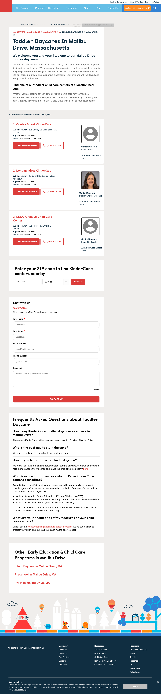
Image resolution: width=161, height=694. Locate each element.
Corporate (63, 665)
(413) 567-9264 (52, 192)
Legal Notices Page (19, 690)
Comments (18, 368)
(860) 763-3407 (52, 241)
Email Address (56, 348)
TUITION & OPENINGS (26, 145)
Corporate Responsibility (104, 665)
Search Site (155, 9)
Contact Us (113, 8)
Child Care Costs (101, 657)
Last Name (56, 335)
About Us (63, 650)
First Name (56, 323)
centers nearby (136, 8)
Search (78, 282)
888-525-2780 (20, 308)
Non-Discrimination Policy (105, 661)
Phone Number (56, 360)
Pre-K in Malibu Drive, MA (32, 582)
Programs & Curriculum (47, 8)
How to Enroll (100, 653)
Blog (98, 8)
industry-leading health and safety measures (50, 526)
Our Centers (22, 8)
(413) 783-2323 (52, 145)
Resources (71, 8)
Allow (135, 686)
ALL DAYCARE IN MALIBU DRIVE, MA (43, 32)
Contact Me (56, 399)
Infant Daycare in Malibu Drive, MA (38, 566)
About (87, 8)
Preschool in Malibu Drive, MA (35, 574)
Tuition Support (100, 650)
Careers (62, 661)
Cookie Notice (45, 687)
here (85, 469)
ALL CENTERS (19, 32)
